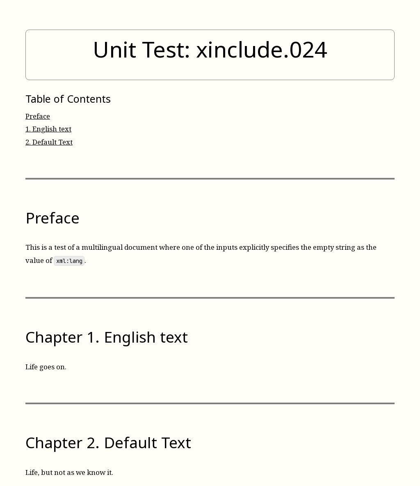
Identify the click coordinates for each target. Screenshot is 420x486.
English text (48, 129)
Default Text (49, 142)
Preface (37, 116)
